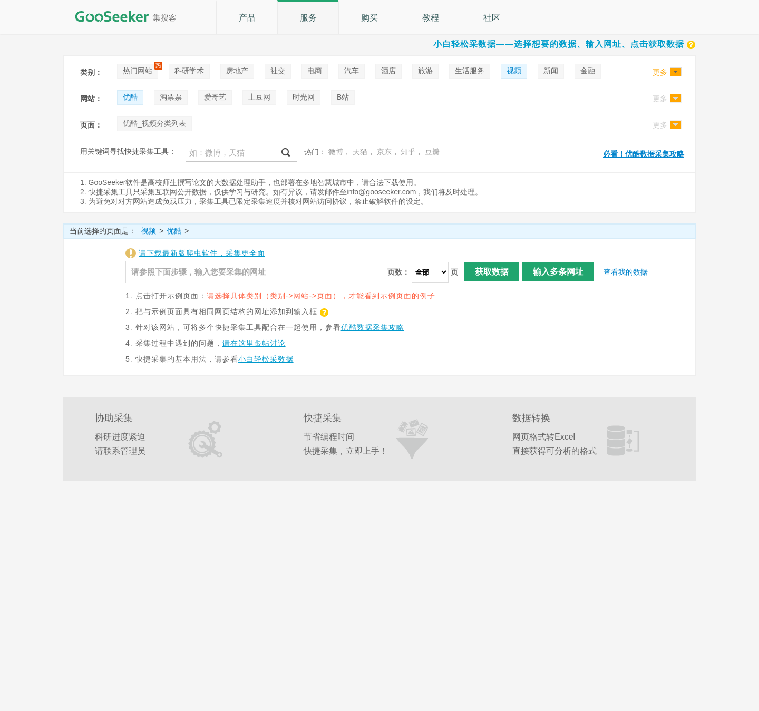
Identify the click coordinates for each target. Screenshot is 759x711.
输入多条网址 (558, 271)
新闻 (550, 70)
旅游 (425, 70)
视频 (514, 70)
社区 (491, 17)
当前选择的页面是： (103, 231)
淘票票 (171, 97)
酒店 (388, 70)
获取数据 (492, 271)
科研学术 (189, 70)
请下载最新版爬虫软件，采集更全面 (202, 253)
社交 (277, 70)
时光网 (304, 97)
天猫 (360, 152)
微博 (335, 152)
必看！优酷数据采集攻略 (643, 154)
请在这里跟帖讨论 (254, 343)
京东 (384, 152)
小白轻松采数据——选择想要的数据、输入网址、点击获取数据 (564, 44)
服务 (308, 17)
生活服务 (469, 70)
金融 (587, 70)
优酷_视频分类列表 (154, 123)
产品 (247, 17)
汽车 (351, 70)
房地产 (237, 70)
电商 (314, 70)
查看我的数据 (626, 272)
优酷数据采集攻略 (372, 327)
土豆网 (259, 97)
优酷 (130, 97)
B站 (343, 97)
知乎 (408, 152)
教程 (430, 17)
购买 (369, 17)
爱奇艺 (215, 97)
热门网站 (137, 70)
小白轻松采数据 (266, 359)
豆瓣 (432, 152)
